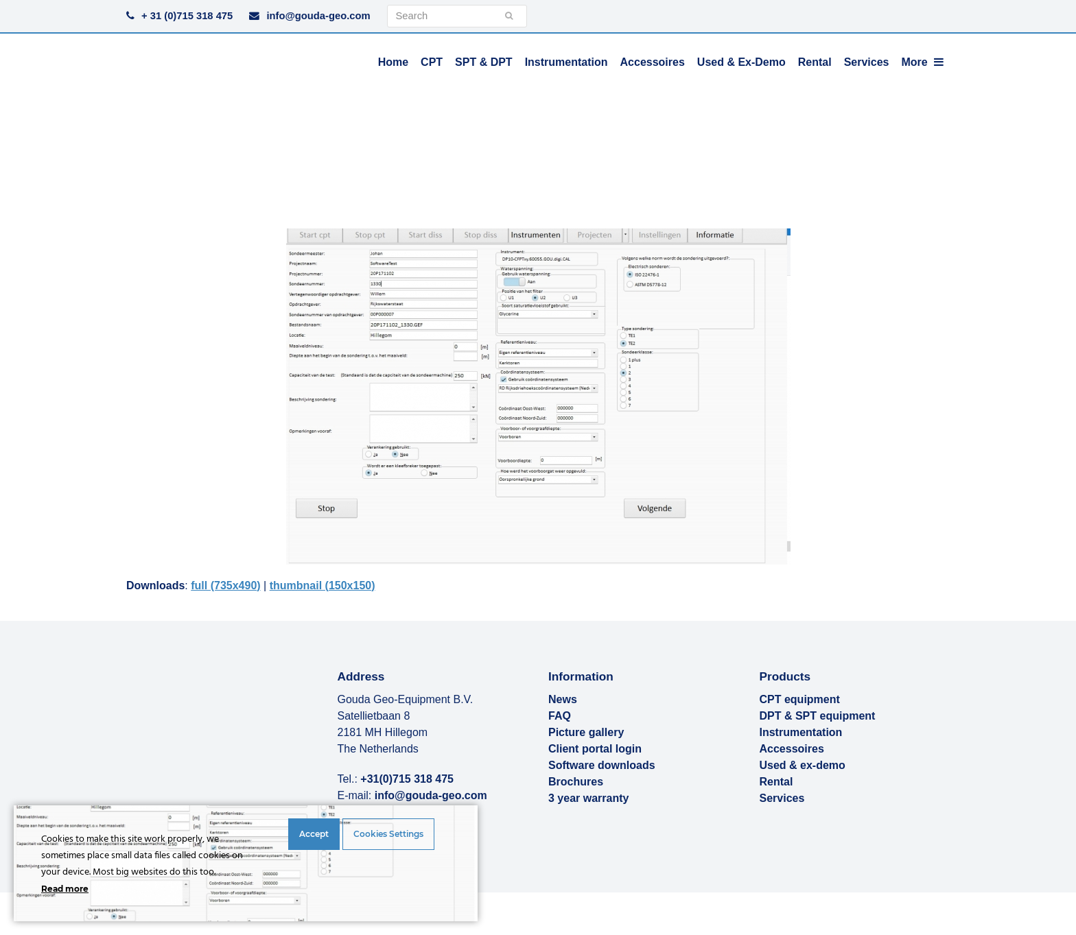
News (562, 699)
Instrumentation (801, 732)
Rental (776, 782)
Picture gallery (586, 732)
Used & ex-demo (802, 765)
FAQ (559, 716)
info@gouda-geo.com (318, 15)
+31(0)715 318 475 (407, 779)
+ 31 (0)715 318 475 (187, 15)
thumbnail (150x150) (322, 585)
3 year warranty (588, 798)
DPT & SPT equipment (818, 716)
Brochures (575, 782)
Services (782, 798)
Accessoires (792, 749)
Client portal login (595, 749)
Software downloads (601, 765)
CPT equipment (800, 699)
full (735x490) (225, 585)
